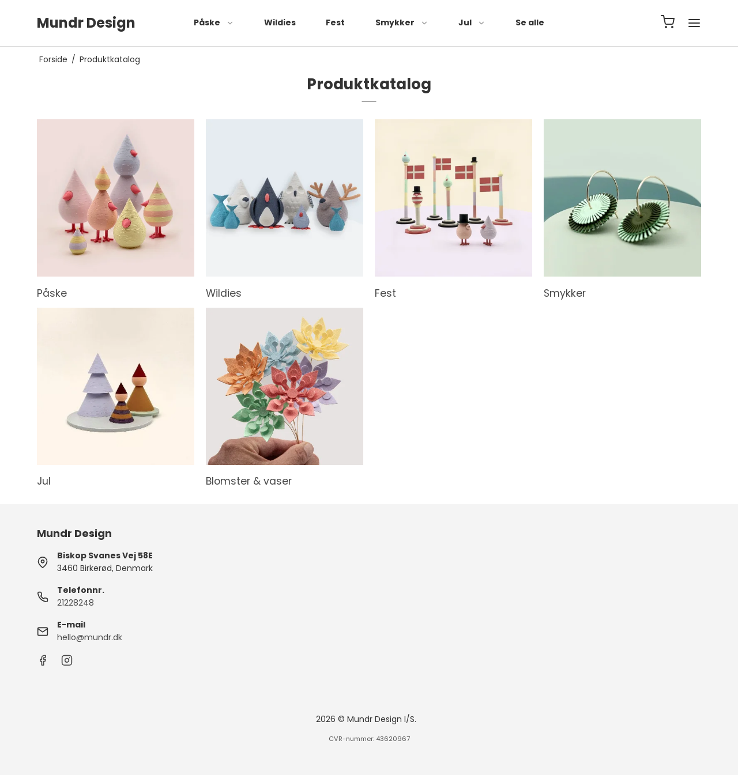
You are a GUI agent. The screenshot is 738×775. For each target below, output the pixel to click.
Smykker (401, 22)
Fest (335, 22)
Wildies (280, 22)
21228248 (75, 602)
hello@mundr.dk (89, 637)
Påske (214, 22)
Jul (471, 22)
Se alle (529, 22)
